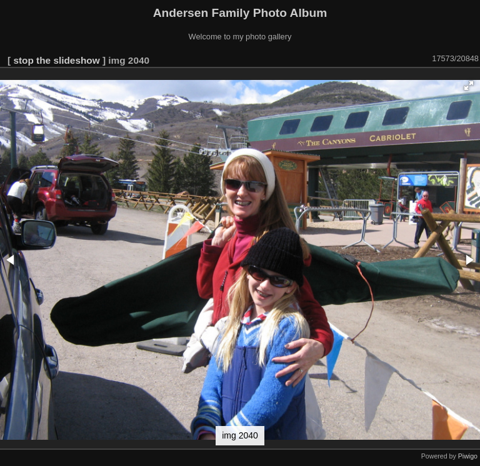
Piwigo (468, 456)
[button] (469, 86)
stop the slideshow (56, 60)
